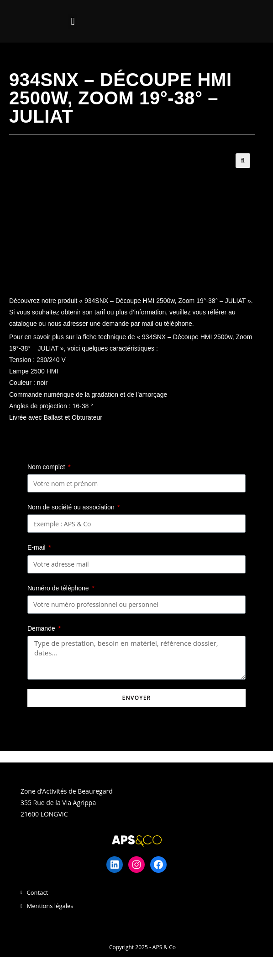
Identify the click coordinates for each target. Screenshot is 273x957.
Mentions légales (50, 906)
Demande (42, 628)
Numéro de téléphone (59, 588)
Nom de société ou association (71, 507)
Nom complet (47, 466)
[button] (72, 21)
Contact (37, 892)
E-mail (37, 547)
